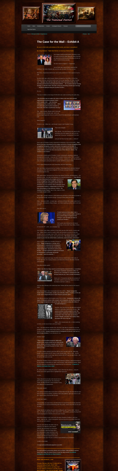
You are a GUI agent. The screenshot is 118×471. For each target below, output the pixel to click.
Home (28, 26)
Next (89, 34)
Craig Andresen (43, 34)
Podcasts (66, 26)
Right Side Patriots (31, 29)
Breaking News (40, 26)
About (33, 26)
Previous (84, 34)
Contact (48, 26)
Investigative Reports (56, 26)
